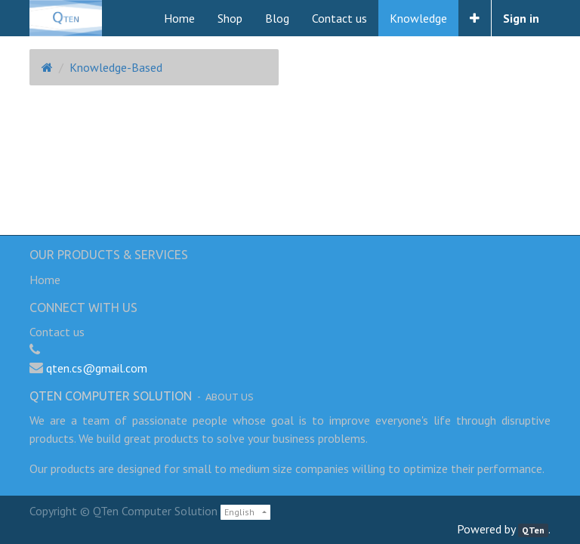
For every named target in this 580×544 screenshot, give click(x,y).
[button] (474, 18)
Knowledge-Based (115, 67)
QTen (533, 530)
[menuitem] (179, 18)
